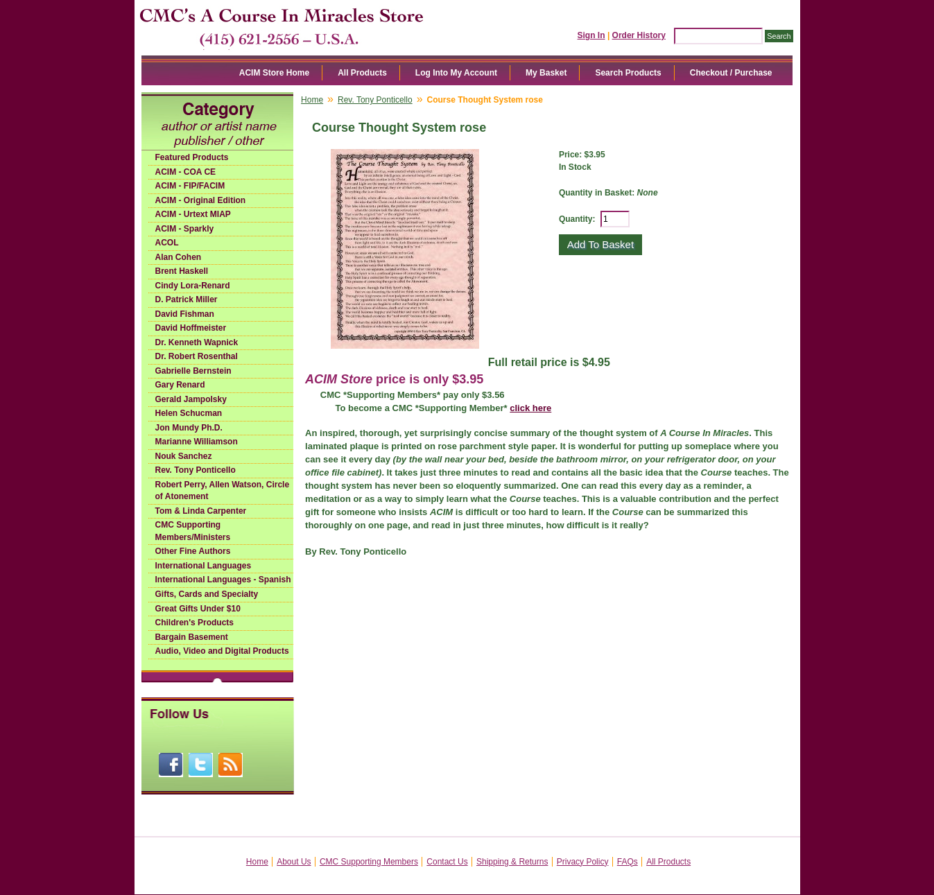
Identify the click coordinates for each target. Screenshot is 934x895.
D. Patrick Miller (186, 299)
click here (530, 408)
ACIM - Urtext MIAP (193, 214)
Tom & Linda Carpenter (201, 511)
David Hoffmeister (191, 328)
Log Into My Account (456, 73)
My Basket (546, 73)
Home (312, 100)
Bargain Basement (191, 637)
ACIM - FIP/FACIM (190, 186)
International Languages (203, 566)
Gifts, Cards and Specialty (207, 594)
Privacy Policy (583, 862)
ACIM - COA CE (185, 172)
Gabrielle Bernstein (193, 371)
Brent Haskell (182, 271)
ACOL (167, 242)
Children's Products (194, 622)
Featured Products (192, 157)
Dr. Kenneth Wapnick (197, 342)
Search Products (628, 73)
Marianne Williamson (196, 441)
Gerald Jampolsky (191, 399)
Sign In (591, 35)
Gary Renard (180, 385)
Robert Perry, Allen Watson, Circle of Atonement (222, 491)
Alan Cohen (178, 257)
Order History (639, 35)
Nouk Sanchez (183, 456)
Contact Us (446, 862)
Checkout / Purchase (731, 73)
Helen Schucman (189, 413)
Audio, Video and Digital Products (222, 651)
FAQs (627, 862)
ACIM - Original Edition (200, 200)
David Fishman (184, 314)
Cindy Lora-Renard (192, 285)
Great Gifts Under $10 (198, 609)
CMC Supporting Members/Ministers (193, 531)
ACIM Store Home (274, 73)
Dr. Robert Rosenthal (196, 356)
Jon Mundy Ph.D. (189, 428)
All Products (362, 73)
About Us (294, 862)
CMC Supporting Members (369, 862)
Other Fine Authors (193, 551)
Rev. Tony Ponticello (195, 470)
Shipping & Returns (512, 862)
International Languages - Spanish (223, 579)
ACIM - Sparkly (184, 229)
